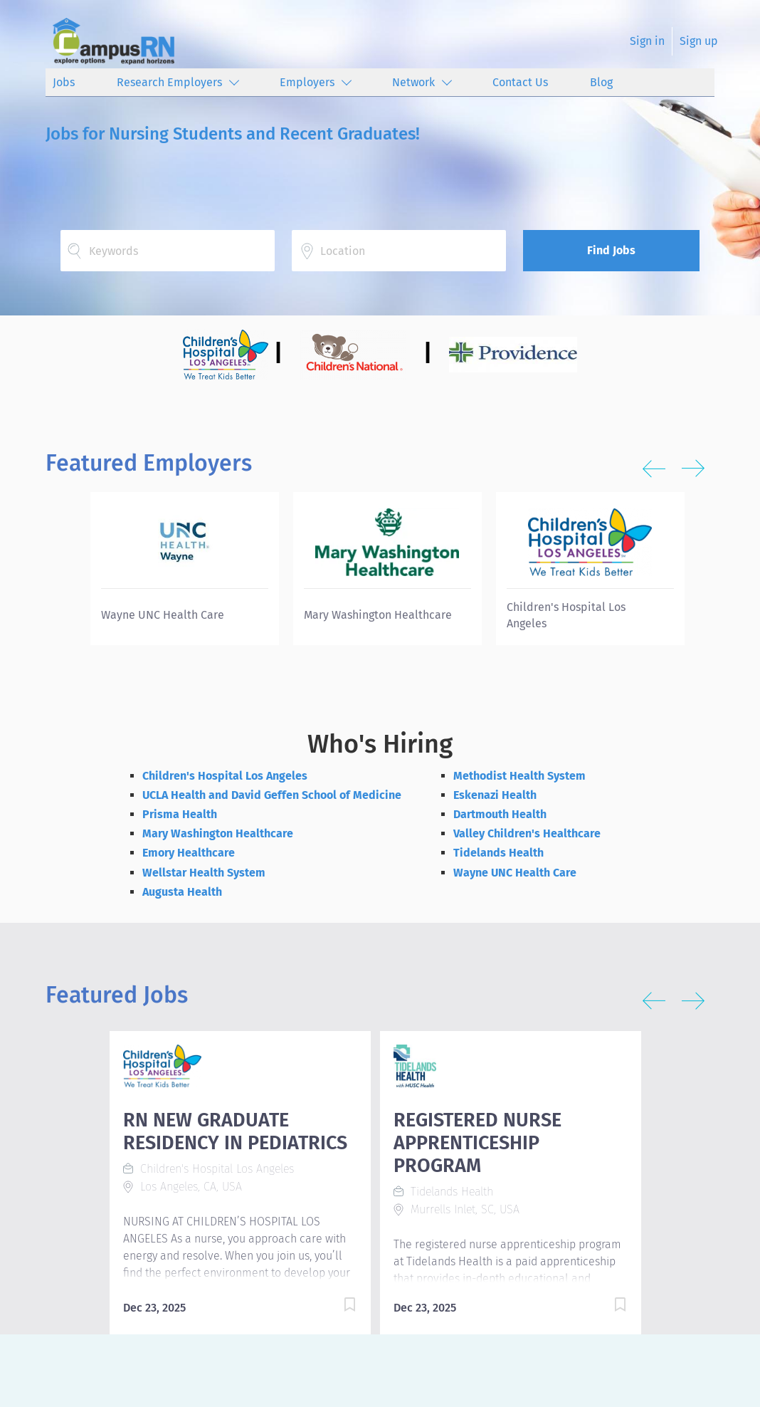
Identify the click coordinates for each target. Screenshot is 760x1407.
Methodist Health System (519, 776)
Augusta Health (182, 892)
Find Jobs (611, 250)
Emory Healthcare (188, 852)
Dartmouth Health (500, 814)
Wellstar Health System (203, 872)
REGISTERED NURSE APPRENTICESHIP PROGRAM (477, 1143)
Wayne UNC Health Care (514, 872)
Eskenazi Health (495, 795)
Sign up (699, 41)
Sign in (647, 41)
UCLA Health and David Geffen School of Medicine (271, 795)
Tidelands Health (498, 852)
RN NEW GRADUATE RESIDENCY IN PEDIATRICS (235, 1131)
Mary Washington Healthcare (217, 833)
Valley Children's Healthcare (527, 833)
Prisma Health (179, 814)
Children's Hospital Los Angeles (224, 776)
